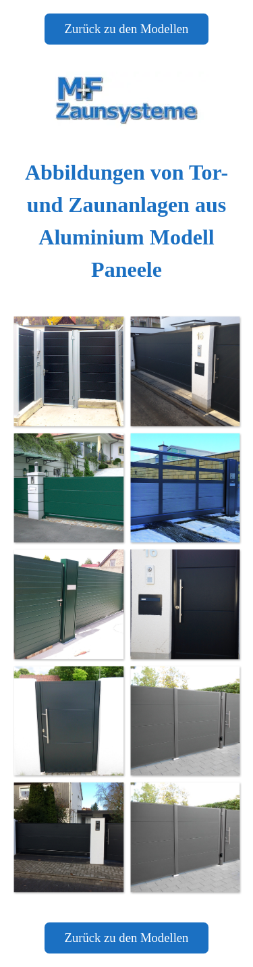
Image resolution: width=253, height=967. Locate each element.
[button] (68, 371)
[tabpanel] (126, 221)
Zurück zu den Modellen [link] (127, 29)
